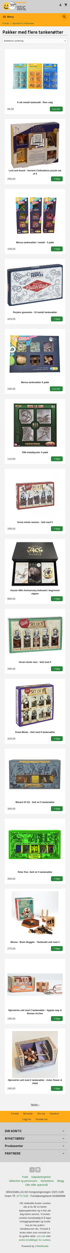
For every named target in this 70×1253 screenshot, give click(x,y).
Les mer (41, 1236)
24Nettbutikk (42, 1246)
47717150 (22, 1195)
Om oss (41, 1113)
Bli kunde (28, 1113)
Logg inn (26, 1119)
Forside (5, 23)
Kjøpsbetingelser (41, 1176)
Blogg (60, 1180)
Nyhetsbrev (47, 1180)
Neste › (35, 1104)
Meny (8, 16)
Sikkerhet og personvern (23, 1180)
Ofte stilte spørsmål (36, 1184)
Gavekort (54, 1113)
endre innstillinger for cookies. (35, 1240)
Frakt (25, 1176)
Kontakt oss (42, 1119)
